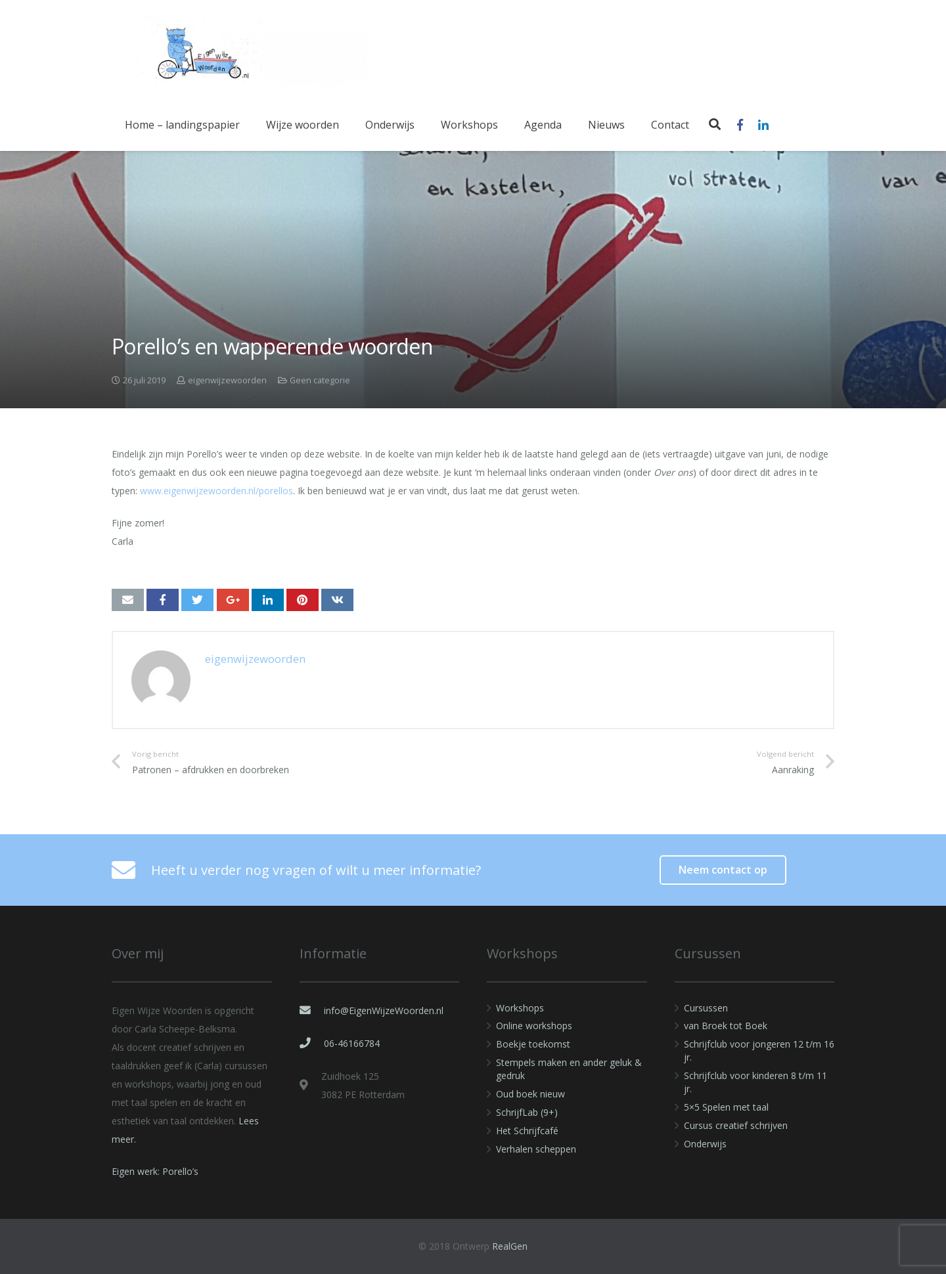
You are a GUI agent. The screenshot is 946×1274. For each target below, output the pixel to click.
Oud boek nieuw (530, 1094)
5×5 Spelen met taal (726, 1107)
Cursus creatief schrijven (736, 1125)
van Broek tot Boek (725, 1025)
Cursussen (706, 1008)
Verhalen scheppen (536, 1149)
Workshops (520, 1008)
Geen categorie (320, 380)
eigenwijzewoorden (227, 380)
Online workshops (534, 1025)
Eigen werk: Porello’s (155, 1171)
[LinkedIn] (763, 125)
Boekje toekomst (533, 1044)
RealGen (510, 1246)
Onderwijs (705, 1143)
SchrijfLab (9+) (527, 1112)
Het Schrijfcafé (527, 1130)
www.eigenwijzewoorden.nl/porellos (216, 490)
